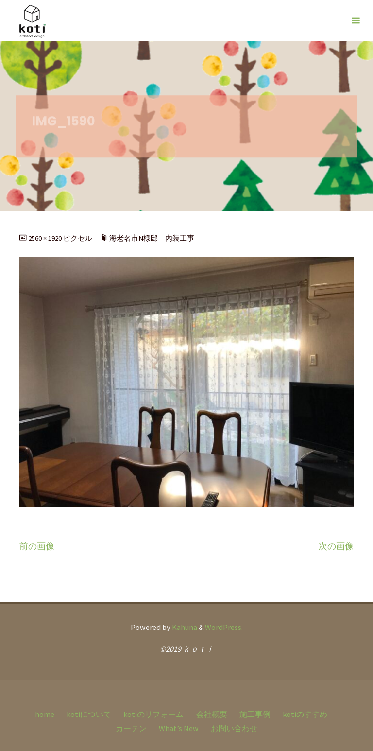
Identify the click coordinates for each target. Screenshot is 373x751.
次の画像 (336, 546)
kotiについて (89, 714)
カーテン (131, 728)
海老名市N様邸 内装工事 (151, 238)
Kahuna (183, 627)
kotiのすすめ (305, 714)
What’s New (179, 728)
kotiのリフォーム (153, 714)
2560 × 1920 (45, 238)
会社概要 (211, 714)
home (44, 714)
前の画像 (36, 546)
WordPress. (224, 627)
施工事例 (255, 714)
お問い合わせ (234, 728)
